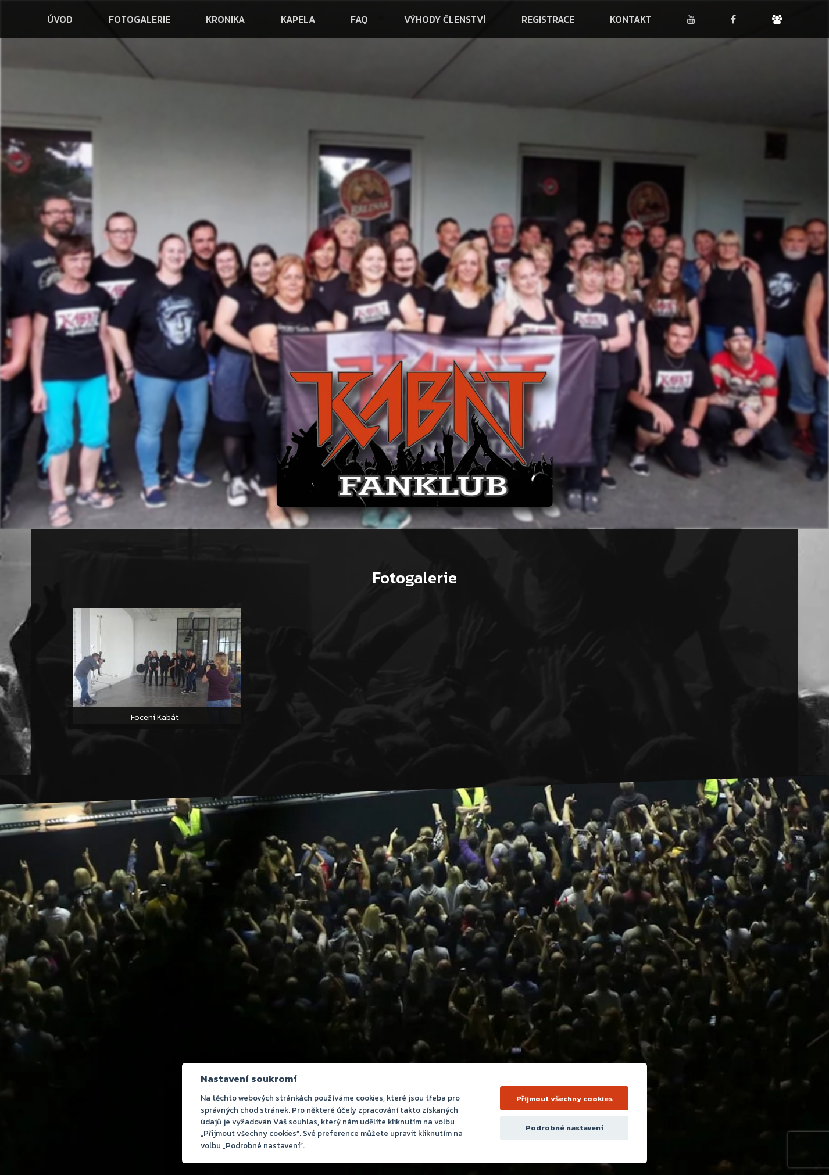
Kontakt (630, 19)
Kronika (225, 19)
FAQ (359, 19)
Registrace (547, 19)
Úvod (60, 19)
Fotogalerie (139, 19)
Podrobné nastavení (564, 1127)
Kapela (298, 19)
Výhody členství (444, 19)
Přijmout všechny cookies (564, 1098)
